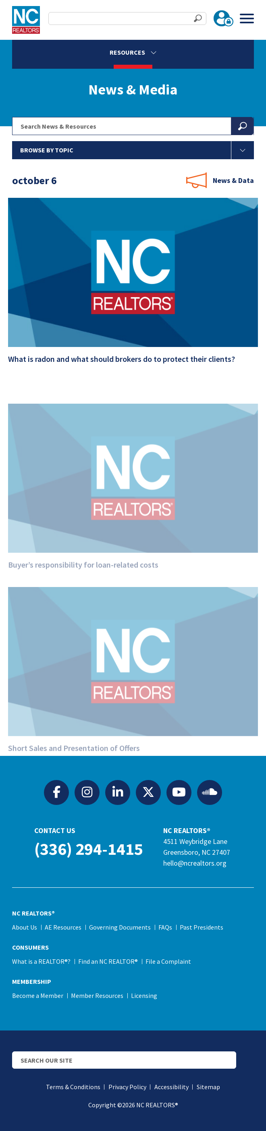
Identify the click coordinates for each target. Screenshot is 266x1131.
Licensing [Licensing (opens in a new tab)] (144, 995)
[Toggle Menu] (247, 18)
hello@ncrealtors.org (195, 863)
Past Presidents (201, 927)
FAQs (165, 927)
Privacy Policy (127, 1087)
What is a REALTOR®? (41, 961)
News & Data (233, 180)
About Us (24, 927)
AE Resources (63, 927)
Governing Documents (120, 927)
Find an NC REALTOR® (108, 961)
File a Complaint (168, 961)
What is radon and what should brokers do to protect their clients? (126, 362)
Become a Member (37, 995)
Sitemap (208, 1087)
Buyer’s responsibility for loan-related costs (88, 577)
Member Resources (97, 995)
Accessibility (171, 1087)
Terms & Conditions (73, 1087)
